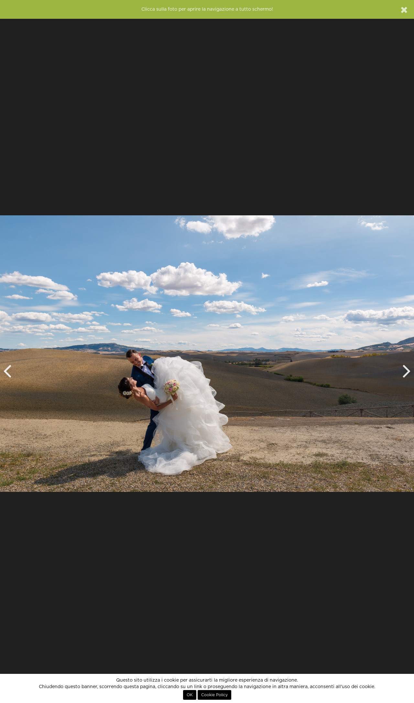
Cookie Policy (214, 695)
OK (190, 695)
